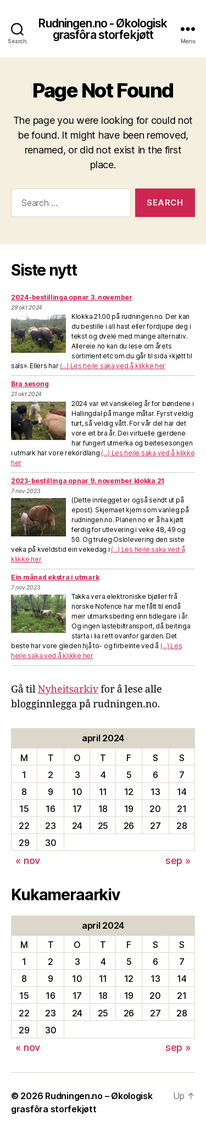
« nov (27, 860)
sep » (178, 860)
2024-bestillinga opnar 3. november (71, 297)
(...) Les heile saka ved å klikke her (112, 366)
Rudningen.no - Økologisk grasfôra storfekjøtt (102, 29)
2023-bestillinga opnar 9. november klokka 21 (87, 481)
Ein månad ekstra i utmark (55, 577)
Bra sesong (29, 384)
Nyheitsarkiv (68, 689)
